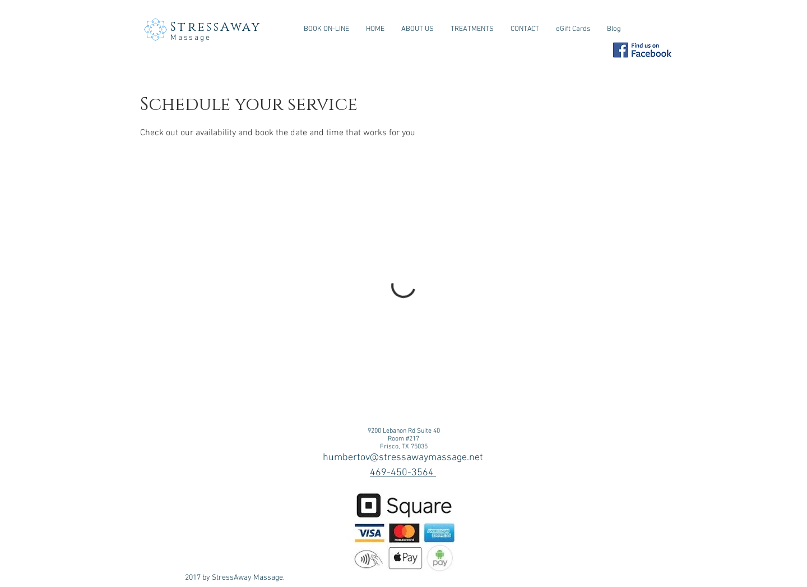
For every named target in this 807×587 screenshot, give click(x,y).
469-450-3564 (403, 473)
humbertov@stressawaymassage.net (403, 458)
